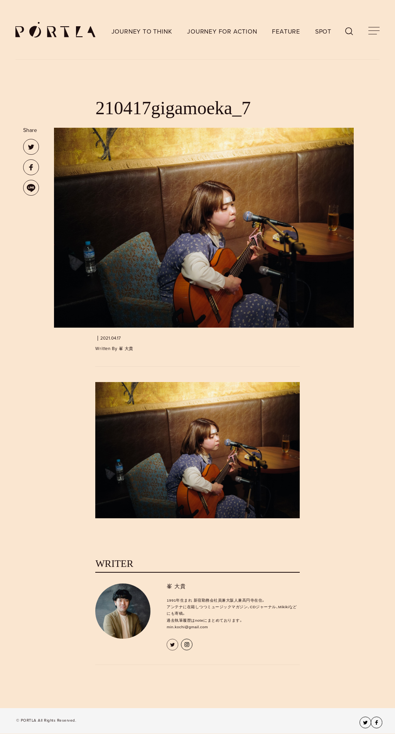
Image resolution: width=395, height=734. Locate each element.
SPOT (323, 32)
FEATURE (286, 32)
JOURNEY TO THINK (141, 32)
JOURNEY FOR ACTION (222, 32)
